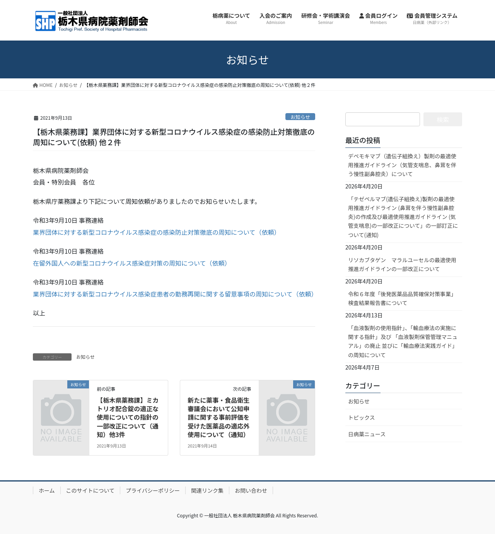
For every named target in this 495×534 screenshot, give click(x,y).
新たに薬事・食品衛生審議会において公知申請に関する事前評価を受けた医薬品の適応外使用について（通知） (218, 417)
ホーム (47, 490)
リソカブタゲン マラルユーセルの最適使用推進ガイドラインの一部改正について (402, 264)
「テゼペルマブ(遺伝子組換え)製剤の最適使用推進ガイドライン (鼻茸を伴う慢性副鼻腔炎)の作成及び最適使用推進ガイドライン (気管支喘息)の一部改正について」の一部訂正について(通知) (403, 216)
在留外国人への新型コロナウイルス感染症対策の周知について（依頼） (132, 263)
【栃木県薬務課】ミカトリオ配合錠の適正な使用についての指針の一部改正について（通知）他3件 (128, 417)
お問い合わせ (251, 490)
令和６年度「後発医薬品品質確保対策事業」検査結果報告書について (402, 298)
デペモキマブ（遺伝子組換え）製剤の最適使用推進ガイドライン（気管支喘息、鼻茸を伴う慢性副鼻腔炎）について (402, 165)
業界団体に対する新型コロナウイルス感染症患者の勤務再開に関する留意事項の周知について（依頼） (175, 293)
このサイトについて (90, 490)
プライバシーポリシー (153, 490)
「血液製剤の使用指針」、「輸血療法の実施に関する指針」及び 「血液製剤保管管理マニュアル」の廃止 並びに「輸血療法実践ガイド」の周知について (402, 341)
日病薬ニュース (367, 434)
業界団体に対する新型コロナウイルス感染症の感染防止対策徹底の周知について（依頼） (156, 232)
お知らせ (300, 116)
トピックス (361, 417)
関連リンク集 (207, 490)
